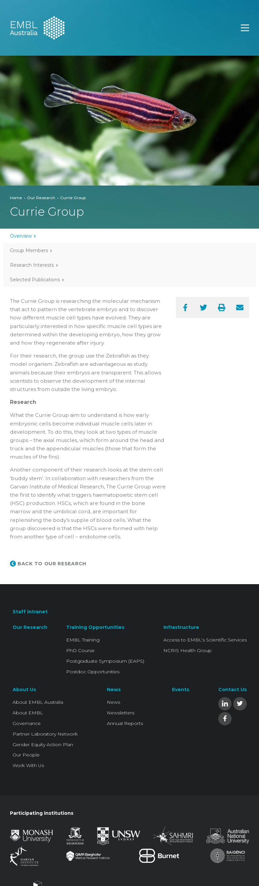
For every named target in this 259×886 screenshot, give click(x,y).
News (114, 689)
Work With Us (28, 765)
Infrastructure (181, 627)
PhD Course (80, 650)
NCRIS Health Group (187, 650)
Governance (27, 723)
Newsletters (120, 713)
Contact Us (232, 689)
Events (180, 689)
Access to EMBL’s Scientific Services (205, 640)
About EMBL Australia (38, 702)
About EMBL (28, 713)
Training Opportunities (95, 627)
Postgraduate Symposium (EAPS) (105, 661)
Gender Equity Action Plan (43, 745)
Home (16, 197)
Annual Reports (125, 723)
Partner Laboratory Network (45, 734)
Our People (26, 755)
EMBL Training (83, 640)
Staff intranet (30, 612)
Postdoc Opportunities (92, 672)
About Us (24, 689)
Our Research (41, 197)
